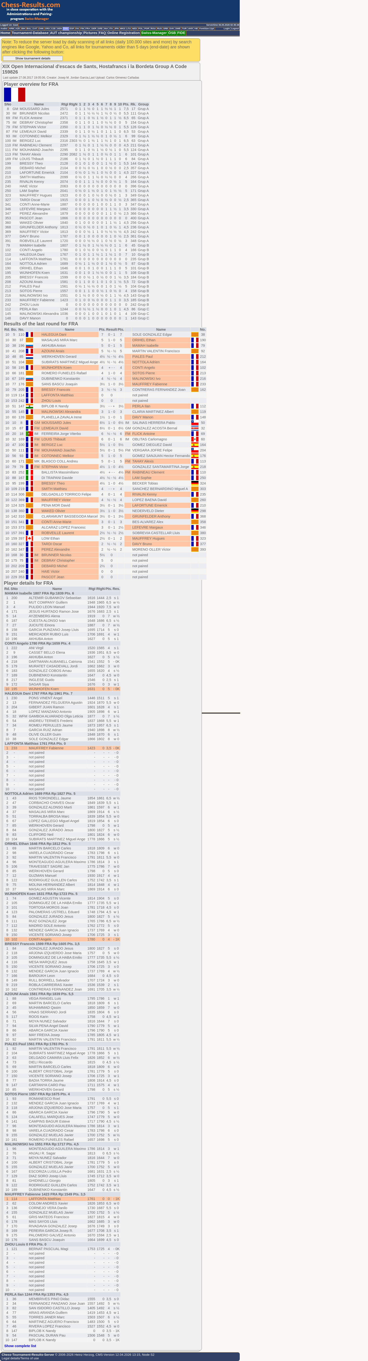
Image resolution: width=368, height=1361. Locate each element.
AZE (17, 28)
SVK (171, 28)
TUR (184, 28)
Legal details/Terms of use (20, 1358)
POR (146, 28)
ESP (72, 28)
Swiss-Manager (154, 33)
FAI (77, 28)
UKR (190, 28)
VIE (196, 28)
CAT (35, 28)
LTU (129, 28)
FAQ (102, 33)
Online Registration (123, 33)
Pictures (90, 33)
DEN (59, 28)
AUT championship (66, 33)
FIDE (181, 33)
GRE (100, 28)
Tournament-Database (30, 33)
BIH (23, 28)
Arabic (3, 28)
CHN (41, 28)
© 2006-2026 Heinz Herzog (74, 1354)
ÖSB (172, 33)
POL (140, 28)
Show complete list (20, 1346)
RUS (159, 28)
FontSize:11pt (206, 28)
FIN (82, 28)
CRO (47, 28)
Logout (235, 28)
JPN (116, 28)
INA (106, 28)
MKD (122, 28)
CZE (53, 28)
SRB (165, 28)
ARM (11, 28)
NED (134, 28)
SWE (178, 28)
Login (227, 28)
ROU (153, 28)
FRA (87, 28)
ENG (65, 28)
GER (94, 28)
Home (5, 33)
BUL (29, 28)
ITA (111, 28)
